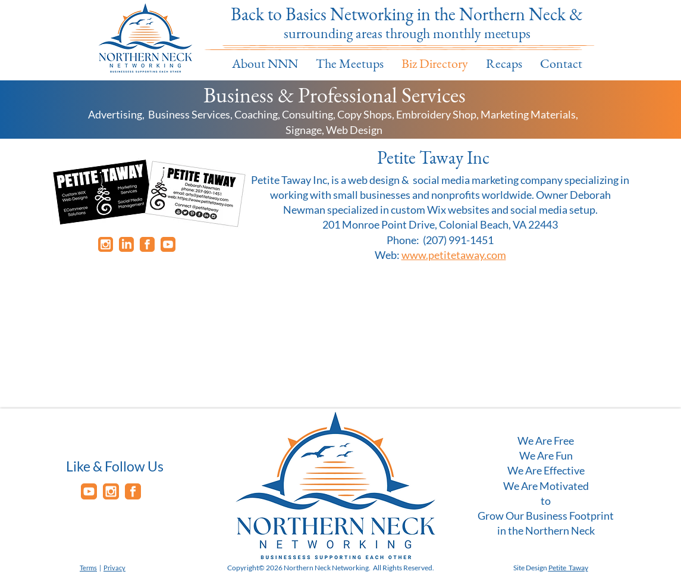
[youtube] (168, 244)
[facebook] (147, 244)
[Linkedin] (126, 244)
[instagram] (105, 244)
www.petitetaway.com (453, 254)
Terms (88, 567)
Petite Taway (568, 567)
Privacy (114, 567)
